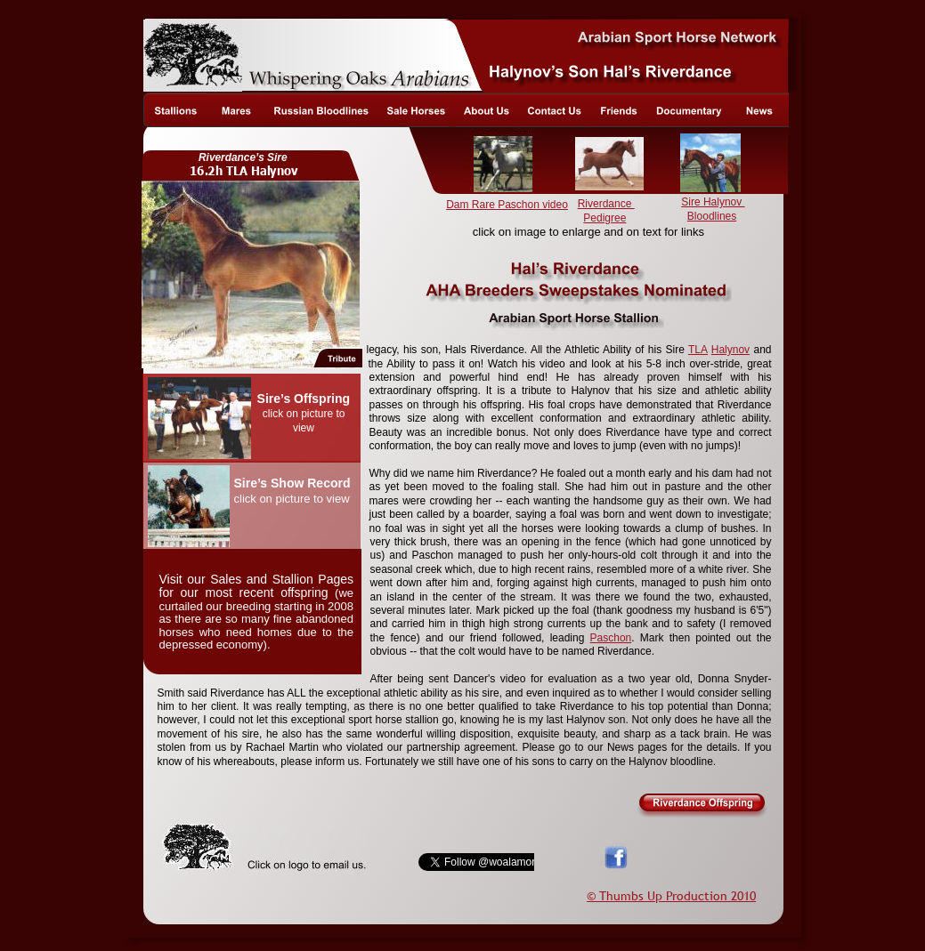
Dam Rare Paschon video (507, 204)
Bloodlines (711, 216)
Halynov (730, 349)
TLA (698, 349)
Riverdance (606, 203)
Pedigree (604, 218)
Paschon (611, 638)
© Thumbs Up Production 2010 (671, 896)
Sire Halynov (712, 202)
